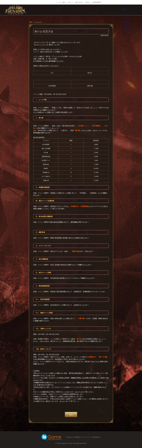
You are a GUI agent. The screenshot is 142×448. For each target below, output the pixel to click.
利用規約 (77, 437)
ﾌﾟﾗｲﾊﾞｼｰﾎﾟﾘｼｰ (86, 437)
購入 (107, 10)
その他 (130, 10)
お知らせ (87, 2)
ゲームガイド (84, 10)
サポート (70, 2)
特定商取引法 (96, 437)
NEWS (37, 10)
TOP (30, 22)
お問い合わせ (79, 2)
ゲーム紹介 (60, 10)
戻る (71, 414)
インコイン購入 (61, 2)
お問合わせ (69, 437)
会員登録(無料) (96, 2)
